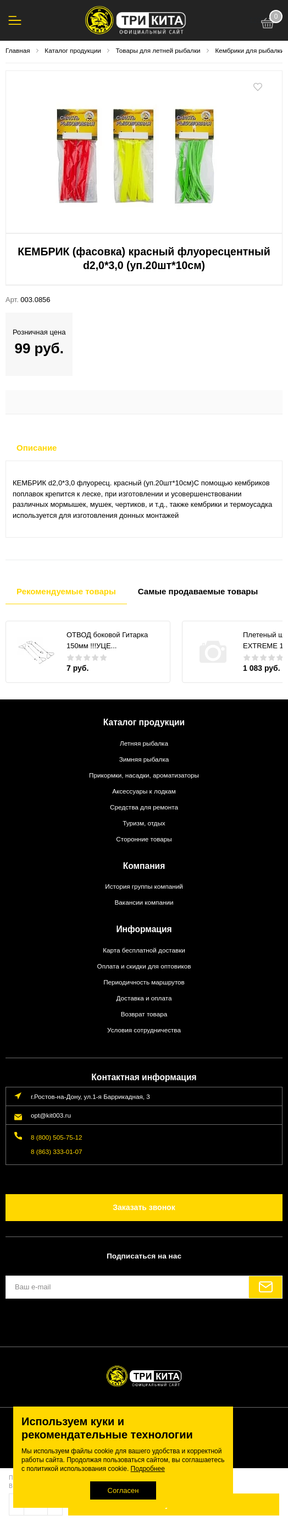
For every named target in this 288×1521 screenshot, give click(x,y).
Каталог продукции (144, 722)
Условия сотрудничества (144, 1029)
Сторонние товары (144, 838)
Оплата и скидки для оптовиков (144, 966)
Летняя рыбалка (144, 743)
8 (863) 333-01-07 (56, 1151)
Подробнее (148, 1469)
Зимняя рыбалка (144, 759)
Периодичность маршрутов (144, 982)
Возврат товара (144, 1013)
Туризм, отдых (144, 823)
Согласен (123, 1490)
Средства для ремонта (144, 807)
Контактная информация (143, 1077)
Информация (143, 929)
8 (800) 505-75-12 (56, 1137)
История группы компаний (143, 886)
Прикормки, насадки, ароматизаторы (144, 775)
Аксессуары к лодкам (144, 791)
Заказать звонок (144, 1207)
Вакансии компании (144, 902)
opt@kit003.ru (51, 1115)
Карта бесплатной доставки (144, 950)
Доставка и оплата (144, 998)
